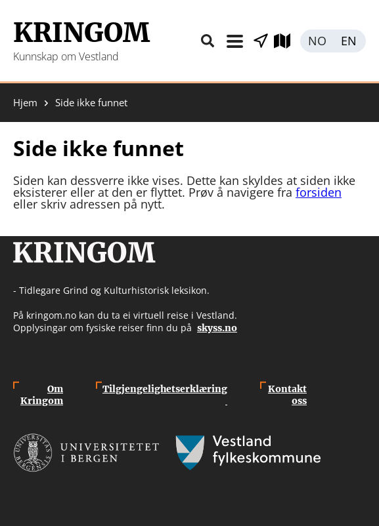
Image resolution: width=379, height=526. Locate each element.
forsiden (319, 192)
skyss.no (217, 328)
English (349, 41)
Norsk (316, 41)
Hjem (25, 103)
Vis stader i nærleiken (261, 41)
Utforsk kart (287, 41)
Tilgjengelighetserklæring (164, 395)
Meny (234, 41)
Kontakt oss (287, 395)
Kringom (81, 32)
